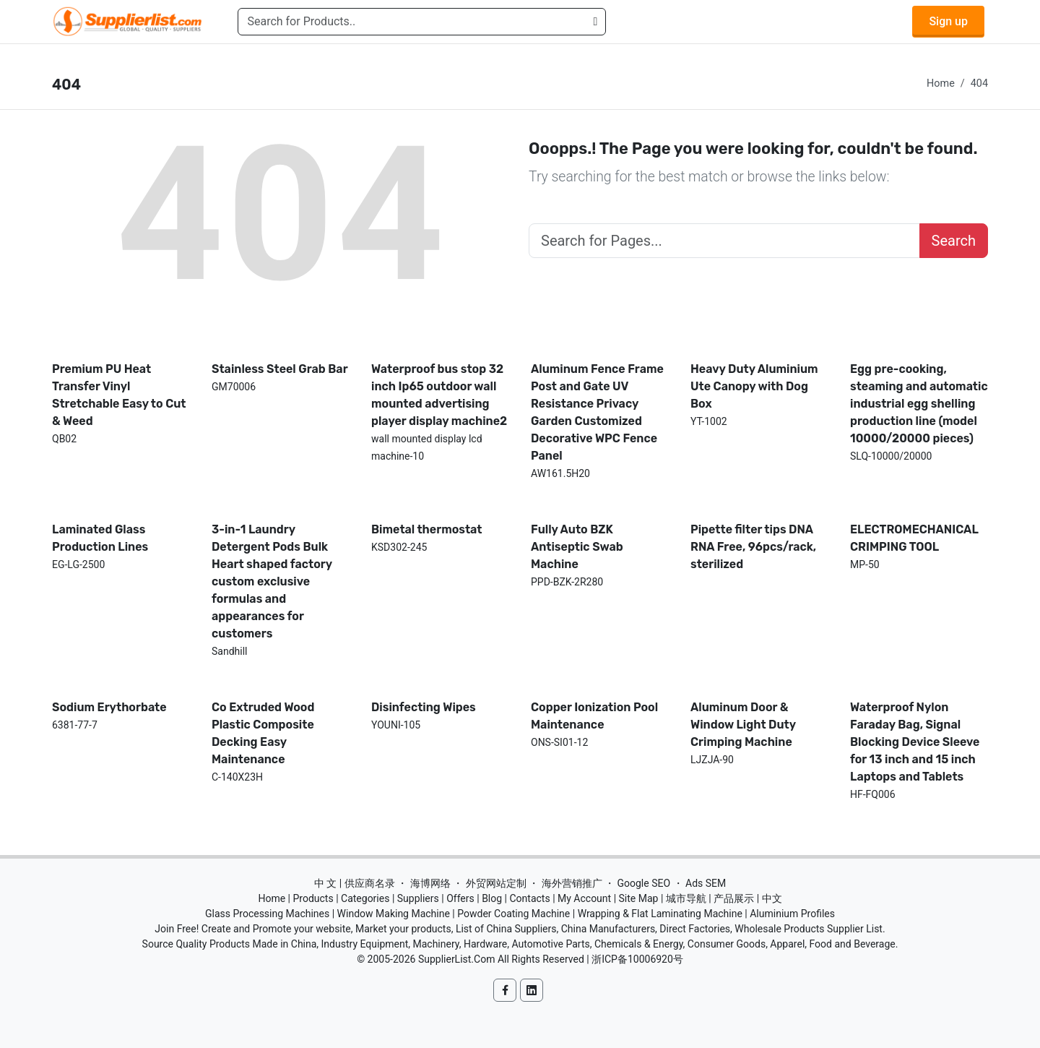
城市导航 (686, 898)
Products (313, 898)
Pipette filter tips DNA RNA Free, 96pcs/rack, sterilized (753, 547)
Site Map (639, 898)
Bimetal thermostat (426, 529)
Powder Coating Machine (513, 913)
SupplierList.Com (456, 959)
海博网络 (430, 883)
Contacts (529, 898)
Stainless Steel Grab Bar (280, 369)
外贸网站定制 (496, 883)
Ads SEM (705, 883)
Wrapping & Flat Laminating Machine (660, 913)
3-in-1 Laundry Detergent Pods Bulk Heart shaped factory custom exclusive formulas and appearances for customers (272, 581)
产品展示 (734, 898)
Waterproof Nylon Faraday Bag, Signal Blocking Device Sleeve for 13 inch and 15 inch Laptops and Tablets (914, 741)
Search (954, 240)
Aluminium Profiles (792, 913)
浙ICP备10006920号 (637, 959)
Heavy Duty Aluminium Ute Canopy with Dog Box (754, 386)
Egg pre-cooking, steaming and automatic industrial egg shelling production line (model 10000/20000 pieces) (919, 403)
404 (979, 83)
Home (941, 83)
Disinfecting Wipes (423, 707)
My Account (584, 898)
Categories (365, 898)
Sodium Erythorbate (109, 707)
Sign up (948, 21)
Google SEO (643, 883)
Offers (460, 898)
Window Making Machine (393, 913)
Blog (492, 898)
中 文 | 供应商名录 (354, 883)
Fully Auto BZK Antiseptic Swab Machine (577, 547)
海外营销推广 (572, 883)
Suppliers (418, 898)
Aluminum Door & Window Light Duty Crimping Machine (743, 724)
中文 (772, 898)
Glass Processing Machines (267, 913)
